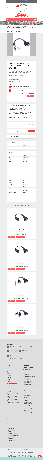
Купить (30, 95)
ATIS (9, 157)
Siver (10, 196)
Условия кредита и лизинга (28, 98)
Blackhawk (25, 161)
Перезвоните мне (21, 14)
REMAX (24, 192)
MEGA (24, 186)
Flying (24, 176)
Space (24, 196)
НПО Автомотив (26, 167)
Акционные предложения (22, 16)
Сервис (8, 373)
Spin (9, 198)
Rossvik (10, 194)
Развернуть (31, 130)
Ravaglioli (25, 190)
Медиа (8, 379)
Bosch (17, 79)
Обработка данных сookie (21, 451)
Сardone (10, 147)
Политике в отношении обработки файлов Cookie (17, 459)
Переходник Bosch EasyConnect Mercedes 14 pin (21, 260)
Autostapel (25, 159)
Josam (10, 182)
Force (10, 178)
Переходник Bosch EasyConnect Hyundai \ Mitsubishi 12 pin (21, 292)
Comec (10, 165)
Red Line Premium (12, 192)
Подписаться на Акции (12, 383)
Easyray (10, 174)
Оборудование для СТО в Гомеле (12, 394)
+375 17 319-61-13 (21, 13)
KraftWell (10, 184)
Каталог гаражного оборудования (21, 26)
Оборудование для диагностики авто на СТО (22, 28)
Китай (10, 167)
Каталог (9, 367)
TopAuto (24, 198)
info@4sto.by (22, 10)
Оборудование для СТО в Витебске (12, 391)
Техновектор (11, 171)
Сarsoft (24, 145)
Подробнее (20, 236)
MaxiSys (10, 186)
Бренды (9, 377)
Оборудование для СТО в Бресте (12, 387)
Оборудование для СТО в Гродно (12, 397)
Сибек (24, 169)
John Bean (25, 180)
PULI (9, 190)
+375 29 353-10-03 (21, 11)
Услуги (8, 371)
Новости (9, 369)
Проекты (9, 375)
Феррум (24, 171)
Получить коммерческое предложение (19, 86)
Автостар (25, 165)
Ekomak (10, 176)
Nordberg (10, 188)
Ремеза (10, 169)
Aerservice (25, 155)
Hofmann (24, 178)
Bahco (10, 161)
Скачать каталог (19, 90)
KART (24, 182)
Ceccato (24, 163)
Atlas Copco (25, 157)
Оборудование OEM (14, 136)
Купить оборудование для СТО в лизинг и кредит (13, 403)
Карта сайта (9, 385)
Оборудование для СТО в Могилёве (12, 400)
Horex (10, 180)
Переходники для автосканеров (14, 30)
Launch (24, 184)
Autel (10, 159)
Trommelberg (11, 200)
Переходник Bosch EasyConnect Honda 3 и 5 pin (22, 324)
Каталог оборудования (15, 131)
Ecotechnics (25, 174)
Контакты (9, 381)
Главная (9, 26)
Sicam (24, 194)
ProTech (24, 188)
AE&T (10, 155)
